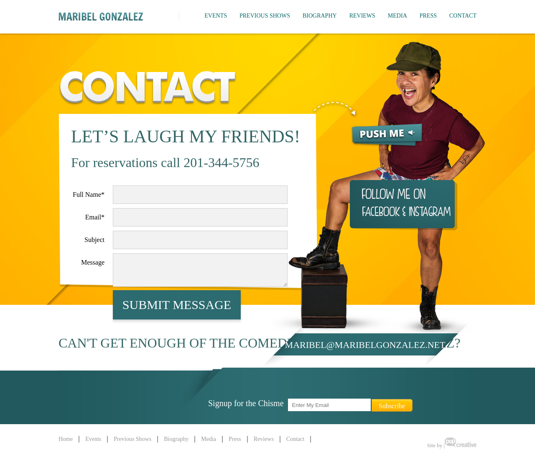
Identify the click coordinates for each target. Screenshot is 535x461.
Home (66, 439)
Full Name (88, 194)
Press (428, 16)
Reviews (362, 16)
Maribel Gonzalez (101, 17)
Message (92, 262)
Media (397, 16)
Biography (320, 16)
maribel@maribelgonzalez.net (365, 345)
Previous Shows (264, 16)
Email (94, 217)
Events (215, 16)
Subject (94, 239)
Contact (462, 16)
